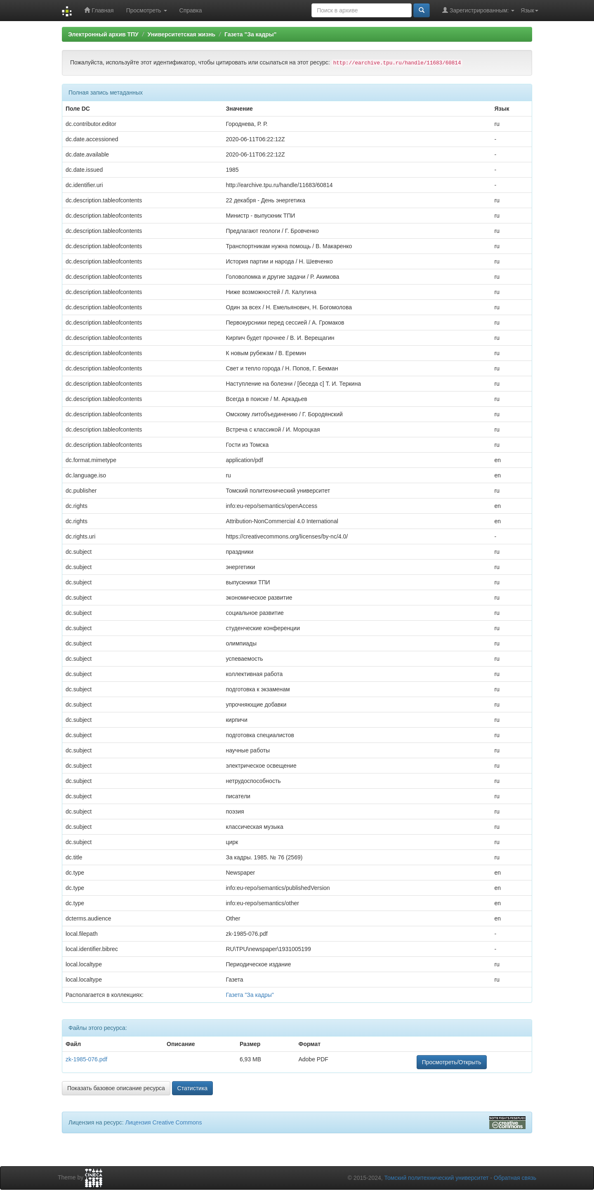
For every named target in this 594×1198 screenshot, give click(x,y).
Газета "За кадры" (250, 34)
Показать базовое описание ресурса (116, 1088)
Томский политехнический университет (436, 1177)
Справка (190, 10)
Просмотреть (146, 10)
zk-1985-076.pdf (86, 1059)
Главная (98, 10)
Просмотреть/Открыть (451, 1062)
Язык (529, 10)
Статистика (192, 1088)
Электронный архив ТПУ (103, 34)
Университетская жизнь (181, 34)
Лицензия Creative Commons (163, 1122)
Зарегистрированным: (478, 10)
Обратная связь (515, 1177)
